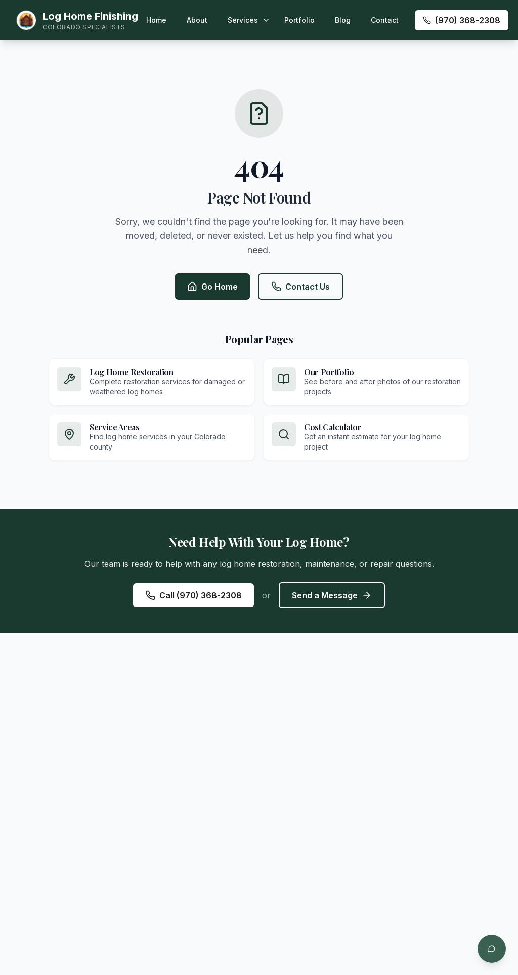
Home (156, 20)
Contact (385, 20)
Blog (343, 20)
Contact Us (300, 286)
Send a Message (332, 595)
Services (243, 20)
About (197, 20)
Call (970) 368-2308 (193, 595)
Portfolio (299, 20)
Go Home (212, 286)
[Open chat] (492, 949)
